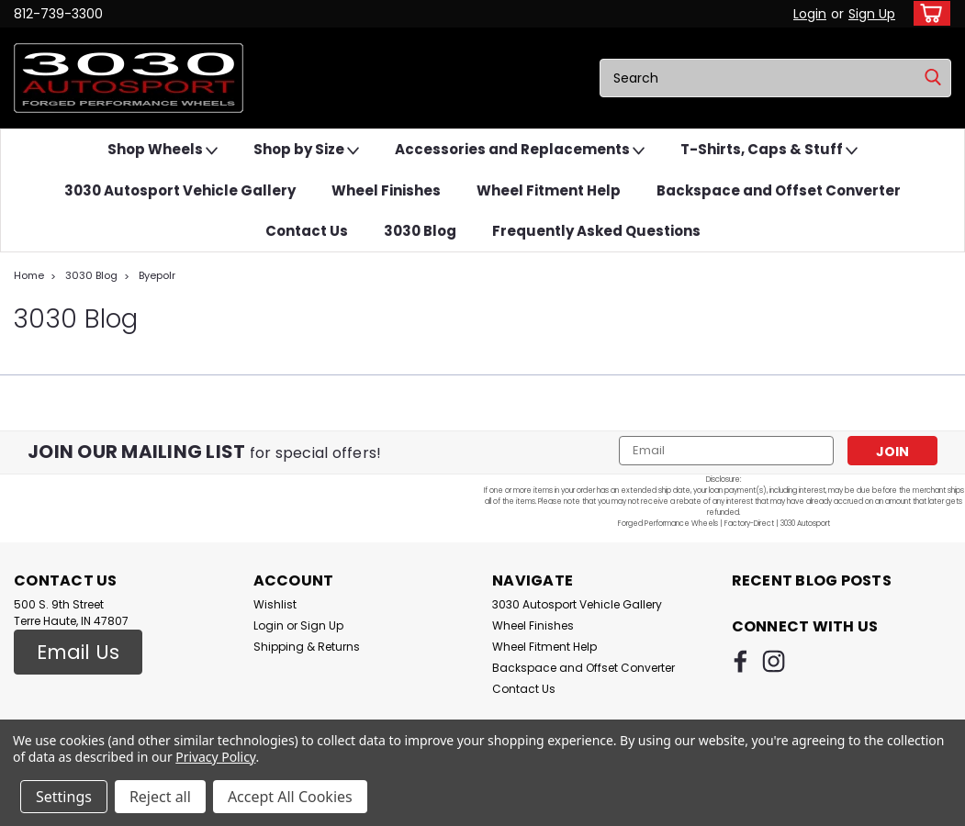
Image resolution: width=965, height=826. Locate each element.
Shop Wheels (162, 150)
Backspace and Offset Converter (778, 190)
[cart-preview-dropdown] (927, 13)
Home (29, 275)
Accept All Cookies (290, 797)
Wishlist (275, 604)
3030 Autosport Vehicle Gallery (180, 190)
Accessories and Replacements (520, 150)
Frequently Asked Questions (596, 230)
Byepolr (157, 275)
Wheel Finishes (386, 190)
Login (809, 14)
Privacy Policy (215, 756)
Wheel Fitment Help (549, 190)
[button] (78, 652)
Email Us (78, 652)
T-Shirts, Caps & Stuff (769, 150)
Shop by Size (306, 150)
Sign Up (871, 14)
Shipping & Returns (306, 646)
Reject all (160, 797)
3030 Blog (420, 230)
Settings (64, 797)
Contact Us (306, 230)
